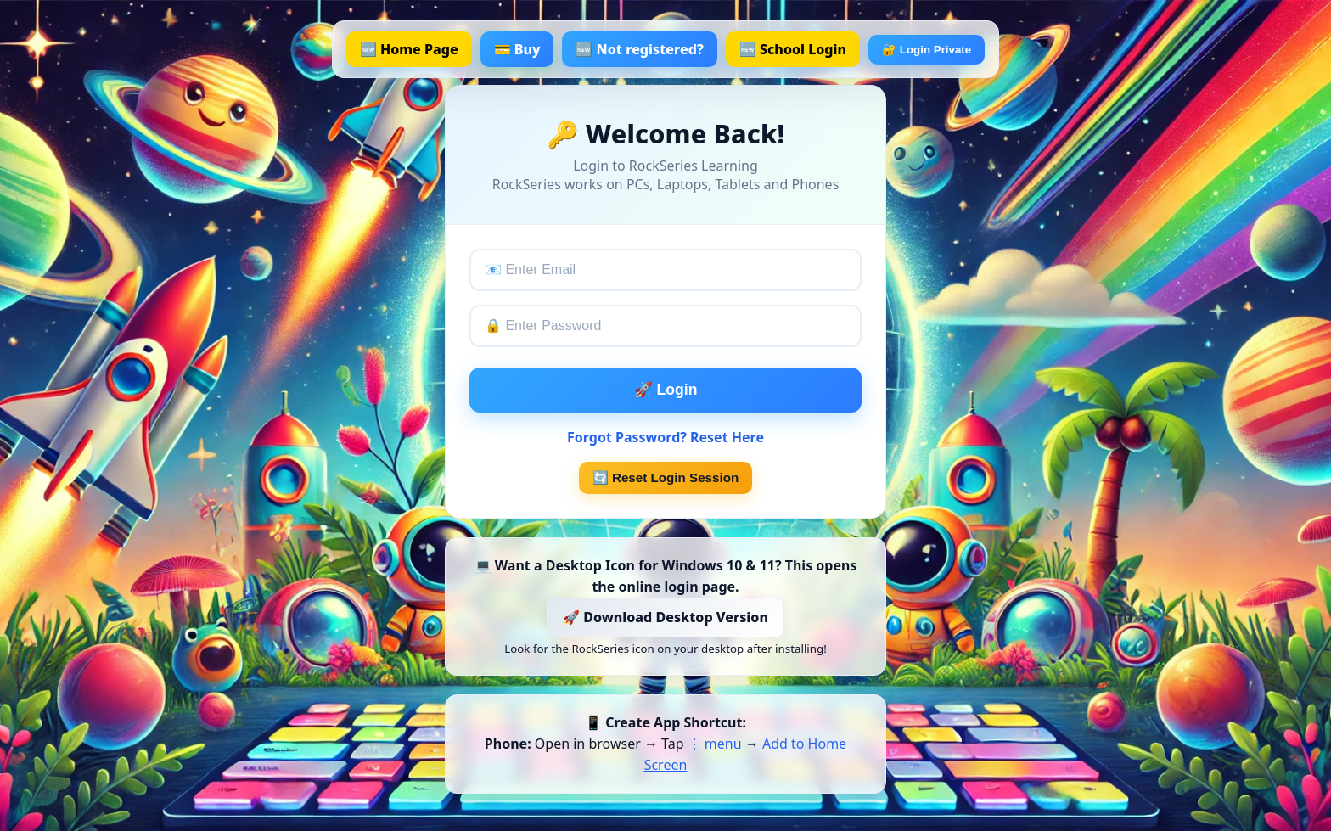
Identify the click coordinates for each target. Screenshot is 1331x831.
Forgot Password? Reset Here (665, 437)
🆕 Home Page (409, 49)
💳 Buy (517, 49)
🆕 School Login (792, 49)
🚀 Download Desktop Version (665, 617)
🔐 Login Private (926, 49)
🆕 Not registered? (639, 49)
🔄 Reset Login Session (665, 477)
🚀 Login (666, 389)
